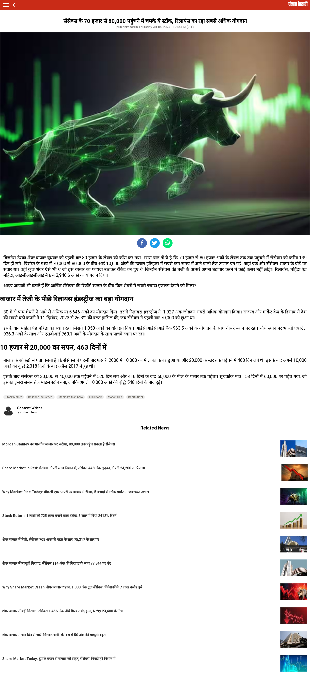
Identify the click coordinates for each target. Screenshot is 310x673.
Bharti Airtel (135, 397)
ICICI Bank (95, 397)
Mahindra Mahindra (71, 397)
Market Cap (115, 397)
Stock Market (14, 397)
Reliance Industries (40, 397)
